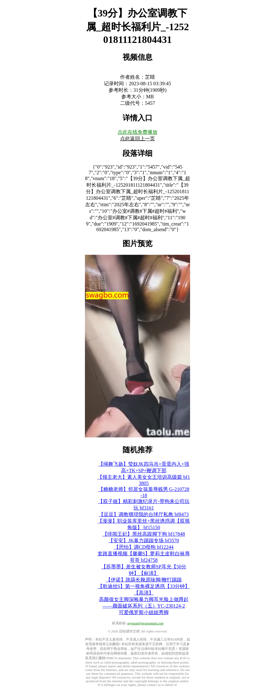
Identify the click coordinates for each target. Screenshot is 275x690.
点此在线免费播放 (137, 132)
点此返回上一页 (137, 138)
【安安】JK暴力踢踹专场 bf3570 (143, 540)
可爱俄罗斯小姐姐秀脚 (144, 612)
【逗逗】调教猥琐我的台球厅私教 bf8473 (144, 514)
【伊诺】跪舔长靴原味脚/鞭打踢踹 (144, 579)
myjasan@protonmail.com (145, 623)
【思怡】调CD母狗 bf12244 (144, 547)
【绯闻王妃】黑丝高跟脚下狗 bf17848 (143, 534)
